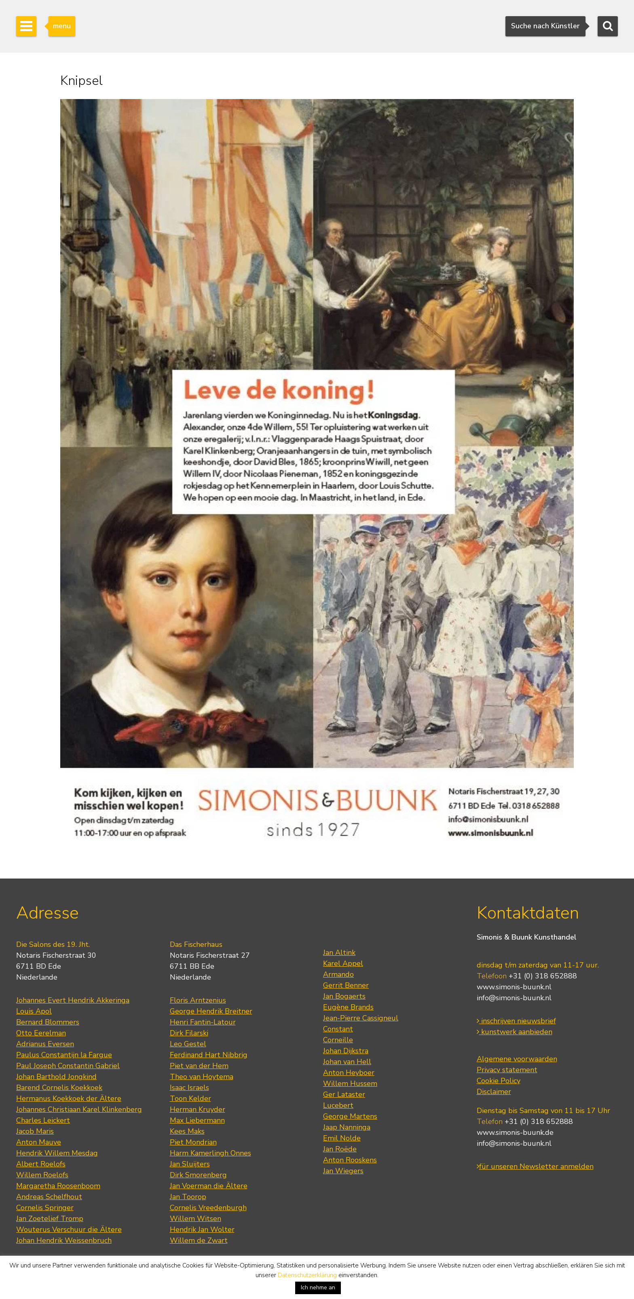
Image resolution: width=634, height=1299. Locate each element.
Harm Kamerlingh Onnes (210, 1153)
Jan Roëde (340, 1149)
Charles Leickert (43, 1120)
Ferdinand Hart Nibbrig (208, 1055)
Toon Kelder (190, 1098)
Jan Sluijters (190, 1164)
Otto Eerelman (41, 1033)
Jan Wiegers (343, 1171)
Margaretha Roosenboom (58, 1186)
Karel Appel (343, 963)
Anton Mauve (38, 1142)
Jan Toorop (188, 1197)
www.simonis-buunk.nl (514, 987)
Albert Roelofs (41, 1164)
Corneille (338, 1040)
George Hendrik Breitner (211, 1011)
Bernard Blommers (47, 1022)
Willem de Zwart (199, 1240)
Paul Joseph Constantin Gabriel (68, 1066)
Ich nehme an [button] (318, 1287)
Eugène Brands (348, 1007)
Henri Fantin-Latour (203, 1022)
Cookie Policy (498, 1081)
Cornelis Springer (45, 1207)
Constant (338, 1029)
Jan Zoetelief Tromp (49, 1218)
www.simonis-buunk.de (515, 1132)
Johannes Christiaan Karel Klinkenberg (79, 1109)
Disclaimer (494, 1091)
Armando (338, 974)
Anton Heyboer (348, 1072)
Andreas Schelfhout (49, 1197)
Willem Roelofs (42, 1175)
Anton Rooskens (350, 1160)
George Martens (350, 1116)
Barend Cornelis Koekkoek (59, 1087)
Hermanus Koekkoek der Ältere (68, 1098)
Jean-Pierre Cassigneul (360, 1018)
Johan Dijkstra (345, 1051)
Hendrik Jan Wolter (202, 1229)
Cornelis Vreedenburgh (208, 1207)
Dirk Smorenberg (198, 1175)
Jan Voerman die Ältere (208, 1186)
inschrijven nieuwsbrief (516, 1021)
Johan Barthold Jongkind (56, 1076)
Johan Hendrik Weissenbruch (64, 1240)
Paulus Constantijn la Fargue (64, 1055)
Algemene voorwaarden (517, 1059)
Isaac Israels (189, 1087)
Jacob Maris (35, 1131)
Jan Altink (339, 952)
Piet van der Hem (199, 1066)
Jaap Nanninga (346, 1127)
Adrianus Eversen (45, 1044)
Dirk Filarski (189, 1033)
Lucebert (338, 1105)
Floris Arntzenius (198, 1000)
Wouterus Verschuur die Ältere (69, 1229)
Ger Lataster (344, 1094)
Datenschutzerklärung (307, 1275)
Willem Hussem (350, 1083)
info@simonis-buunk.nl (514, 998)
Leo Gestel (188, 1044)
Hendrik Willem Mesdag (57, 1153)
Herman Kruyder (197, 1109)
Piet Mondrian (193, 1142)
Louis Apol (34, 1011)
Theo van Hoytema (201, 1076)
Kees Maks (187, 1131)
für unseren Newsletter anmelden (535, 1166)
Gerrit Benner (346, 985)
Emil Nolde (342, 1138)
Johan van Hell (347, 1062)
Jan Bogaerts (344, 996)
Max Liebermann (197, 1120)
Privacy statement (507, 1070)
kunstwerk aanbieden (514, 1032)
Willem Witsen (195, 1218)
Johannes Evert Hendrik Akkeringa (72, 1000)
